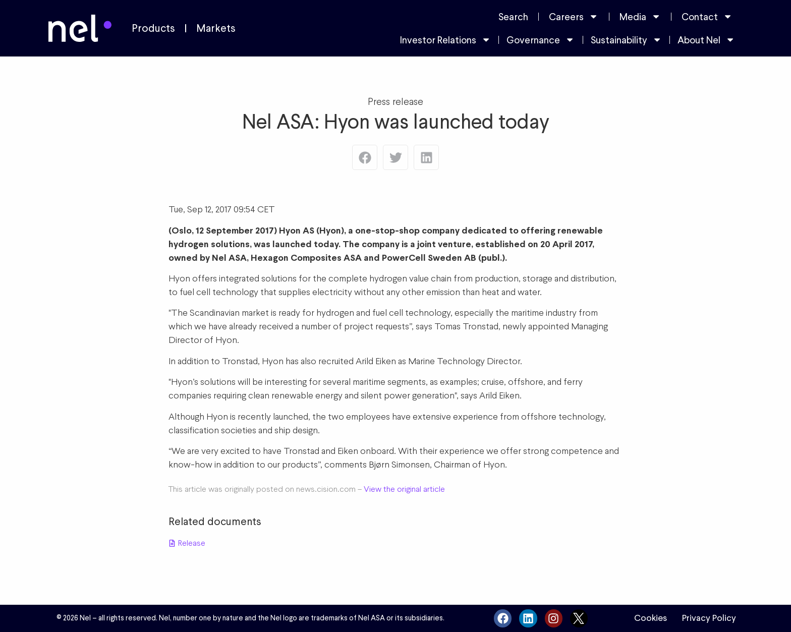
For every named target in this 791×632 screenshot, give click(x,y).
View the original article (404, 489)
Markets (216, 28)
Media (640, 16)
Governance (540, 39)
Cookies (650, 618)
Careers (573, 16)
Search (513, 16)
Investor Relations (445, 39)
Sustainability (626, 39)
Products (153, 28)
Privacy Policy (709, 618)
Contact (707, 16)
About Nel (706, 39)
